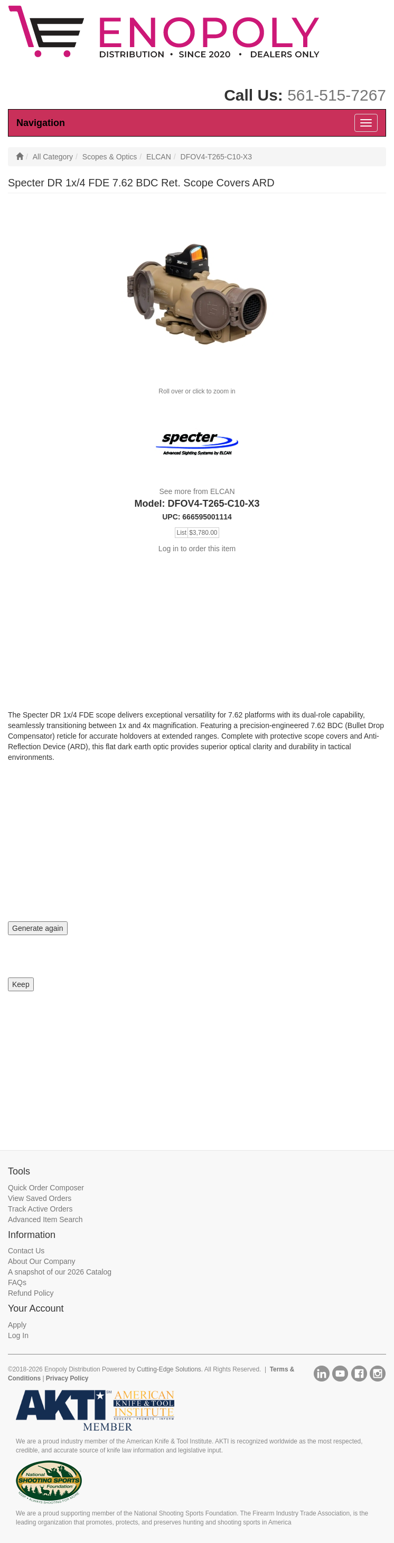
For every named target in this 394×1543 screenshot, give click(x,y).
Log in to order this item (197, 548)
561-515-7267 (336, 95)
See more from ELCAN (196, 491)
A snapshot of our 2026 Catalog (59, 1272)
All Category (53, 156)
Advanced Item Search (45, 1219)
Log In (18, 1335)
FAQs (17, 1282)
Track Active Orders (40, 1209)
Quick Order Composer (46, 1187)
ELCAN (158, 156)
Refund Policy (30, 1293)
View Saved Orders (39, 1198)
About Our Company (42, 1261)
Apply (17, 1325)
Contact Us (26, 1250)
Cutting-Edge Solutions (169, 1369)
